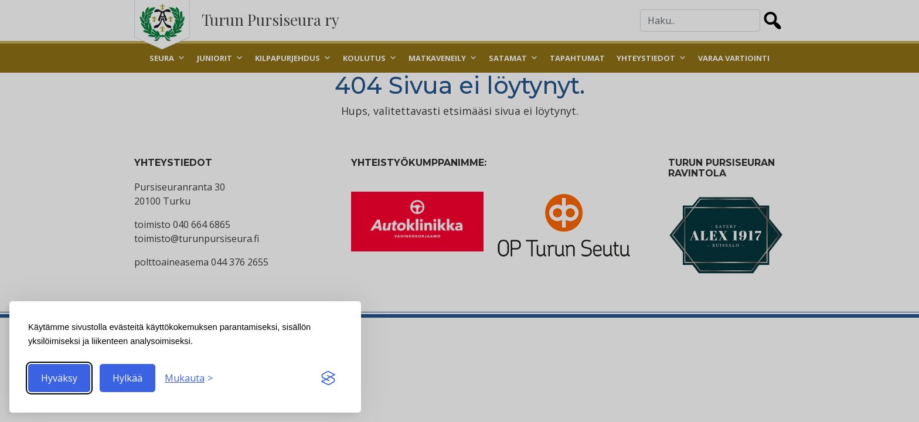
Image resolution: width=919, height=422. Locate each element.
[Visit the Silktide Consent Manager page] (328, 378)
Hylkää (127, 378)
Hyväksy (59, 378)
